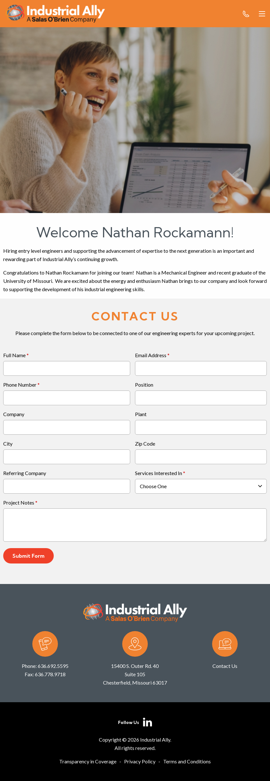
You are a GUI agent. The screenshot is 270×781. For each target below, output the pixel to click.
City (7, 444)
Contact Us (224, 666)
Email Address (150, 355)
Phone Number (19, 385)
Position (144, 385)
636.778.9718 (50, 674)
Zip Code (145, 444)
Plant (141, 414)
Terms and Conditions (187, 761)
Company (13, 414)
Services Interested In (158, 473)
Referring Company (24, 473)
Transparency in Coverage (87, 761)
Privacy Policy (139, 761)
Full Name (14, 355)
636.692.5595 (53, 666)
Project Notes (18, 503)
